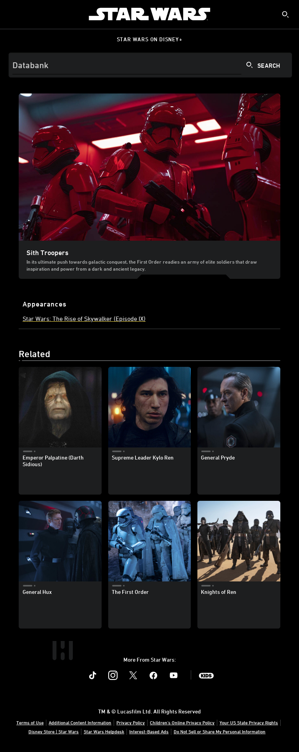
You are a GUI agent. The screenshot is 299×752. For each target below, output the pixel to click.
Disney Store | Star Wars (53, 731)
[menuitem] (12, 14)
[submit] (285, 14)
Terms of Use (30, 722)
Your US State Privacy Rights (249, 722)
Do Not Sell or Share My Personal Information (220, 731)
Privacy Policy (130, 722)
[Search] (150, 65)
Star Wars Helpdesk (104, 731)
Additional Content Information (80, 722)
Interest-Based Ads (149, 731)
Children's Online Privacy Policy (182, 722)
